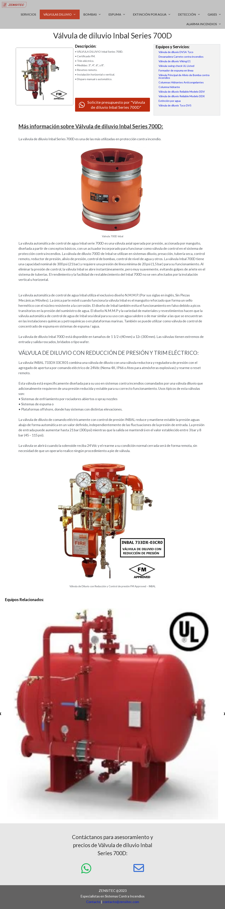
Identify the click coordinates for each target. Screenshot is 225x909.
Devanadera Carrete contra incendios (181, 56)
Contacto (93, 902)
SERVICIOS (28, 14)
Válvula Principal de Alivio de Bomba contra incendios (184, 76)
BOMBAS (94, 14)
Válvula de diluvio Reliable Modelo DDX (182, 96)
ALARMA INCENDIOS (205, 24)
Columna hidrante (169, 87)
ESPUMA (118, 14)
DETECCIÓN (191, 14)
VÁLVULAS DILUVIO (61, 14)
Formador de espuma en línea (176, 70)
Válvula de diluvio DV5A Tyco (176, 52)
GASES (216, 14)
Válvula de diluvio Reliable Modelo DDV (182, 91)
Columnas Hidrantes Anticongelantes (181, 82)
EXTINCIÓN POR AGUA (154, 14)
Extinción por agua (170, 100)
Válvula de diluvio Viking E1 (175, 61)
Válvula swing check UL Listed (176, 65)
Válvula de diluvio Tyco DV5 (175, 105)
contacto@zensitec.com (121, 902)
